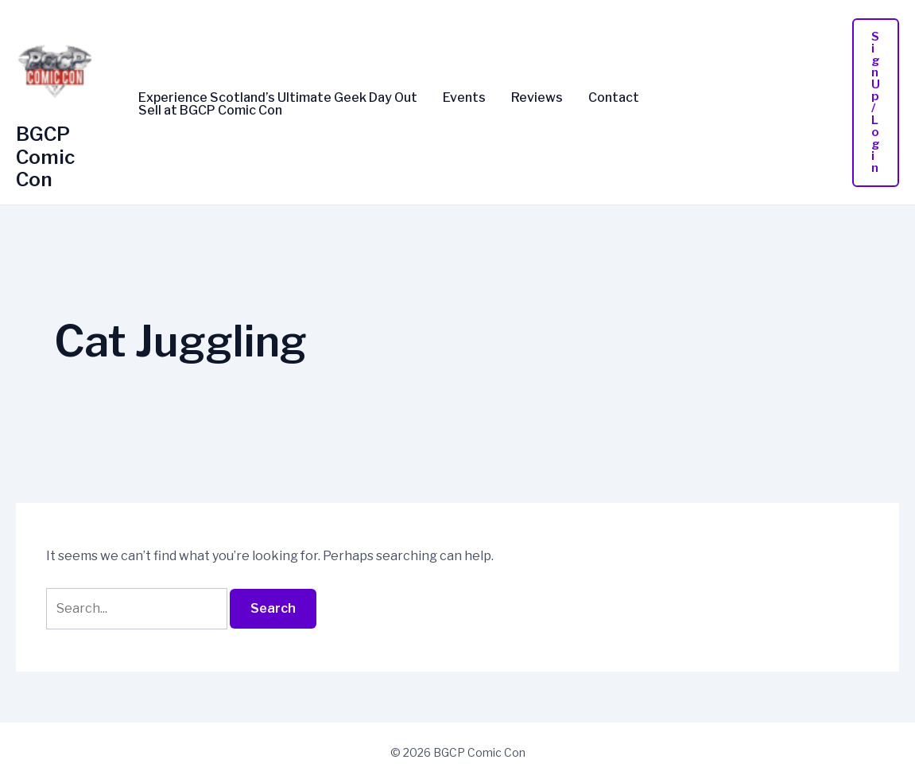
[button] (875, 102)
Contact (613, 98)
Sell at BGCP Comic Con (210, 110)
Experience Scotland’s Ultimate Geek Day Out (277, 98)
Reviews (537, 98)
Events (464, 98)
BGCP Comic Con (45, 157)
